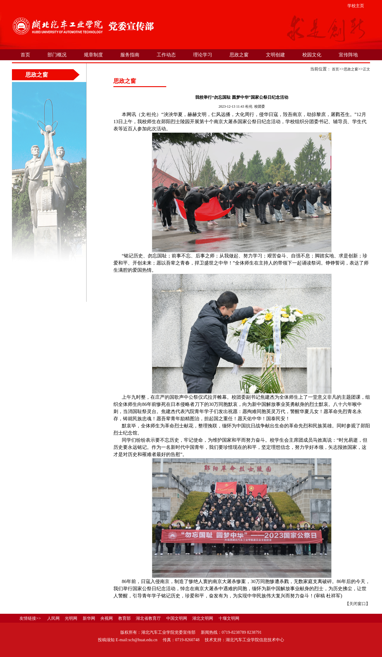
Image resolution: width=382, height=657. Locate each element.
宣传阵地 (348, 54)
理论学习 (202, 54)
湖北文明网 (202, 618)
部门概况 (57, 54)
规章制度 (93, 54)
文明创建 (275, 54)
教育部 (124, 618)
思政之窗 (239, 54)
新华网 (89, 618)
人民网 (53, 618)
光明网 (71, 618)
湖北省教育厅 (148, 618)
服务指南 (129, 54)
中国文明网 (176, 618)
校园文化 (311, 54)
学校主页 (355, 6)
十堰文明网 (228, 618)
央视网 (106, 618)
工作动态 (166, 54)
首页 (25, 54)
